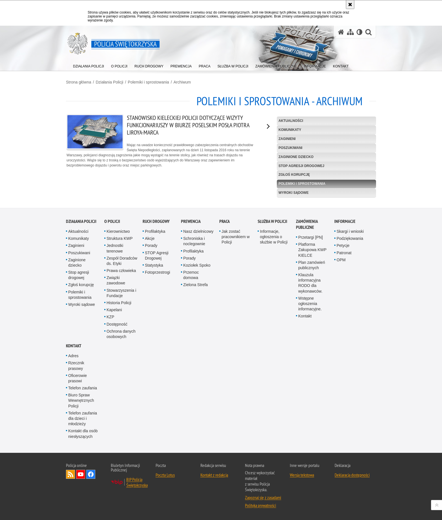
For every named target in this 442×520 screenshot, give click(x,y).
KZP (110, 420)
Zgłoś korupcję (294, 175)
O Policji (112, 325)
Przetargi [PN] (310, 340)
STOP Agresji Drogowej (157, 358)
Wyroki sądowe (294, 193)
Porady (151, 348)
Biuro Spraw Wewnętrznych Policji (81, 503)
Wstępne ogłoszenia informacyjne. (310, 406)
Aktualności (291, 121)
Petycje (343, 348)
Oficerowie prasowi (77, 481)
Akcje (149, 341)
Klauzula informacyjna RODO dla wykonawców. (310, 386)
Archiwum (182, 82)
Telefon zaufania (82, 491)
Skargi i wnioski (350, 334)
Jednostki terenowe (115, 351)
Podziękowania (350, 341)
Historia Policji (119, 406)
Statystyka (154, 368)
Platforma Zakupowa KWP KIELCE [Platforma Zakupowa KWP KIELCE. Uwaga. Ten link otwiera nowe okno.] (312, 353)
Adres (73, 459)
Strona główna (78, 82)
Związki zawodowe (116, 384)
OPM (341, 363)
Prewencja (191, 325)
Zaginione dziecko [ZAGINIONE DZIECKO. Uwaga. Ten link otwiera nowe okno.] (296, 157)
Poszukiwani (290, 148)
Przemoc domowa (191, 378)
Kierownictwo (118, 334)
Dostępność (117, 427)
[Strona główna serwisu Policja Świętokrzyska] (341, 32)
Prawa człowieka (121, 374)
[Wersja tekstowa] (360, 32)
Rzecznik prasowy (76, 469)
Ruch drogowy (156, 325)
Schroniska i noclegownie (194, 344)
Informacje (344, 325)
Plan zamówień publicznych (311, 368)
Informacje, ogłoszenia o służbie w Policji (274, 340)
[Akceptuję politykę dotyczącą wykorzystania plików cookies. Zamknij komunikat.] (350, 4)
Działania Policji (109, 82)
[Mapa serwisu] (350, 32)
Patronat (344, 356)
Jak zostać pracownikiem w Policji (236, 340)
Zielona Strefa (195, 388)
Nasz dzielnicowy (198, 334)
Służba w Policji (272, 325)
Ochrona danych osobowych (121, 437)
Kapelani (114, 413)
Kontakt (304, 419)
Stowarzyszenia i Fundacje (121, 396)
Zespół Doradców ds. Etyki (122, 364)
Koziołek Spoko (197, 368)
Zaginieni (287, 139)
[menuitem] (88, 65)
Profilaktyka (155, 334)
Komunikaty (290, 130)
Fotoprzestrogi (157, 375)
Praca (224, 325)
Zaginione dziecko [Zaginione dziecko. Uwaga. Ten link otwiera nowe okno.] (77, 366)
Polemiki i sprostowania (148, 82)
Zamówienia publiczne (307, 327)
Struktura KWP (120, 341)
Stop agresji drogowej (301, 166)
